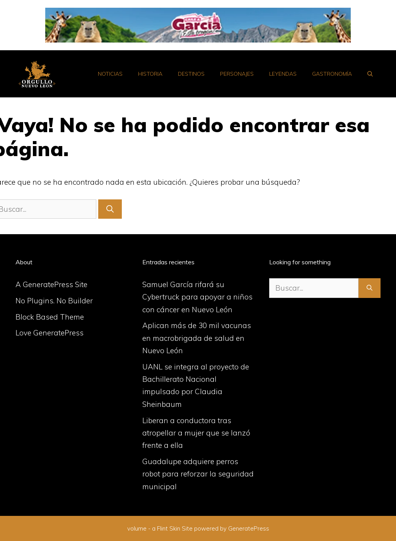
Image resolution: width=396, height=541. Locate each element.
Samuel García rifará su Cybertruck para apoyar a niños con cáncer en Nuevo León (197, 297)
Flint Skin (168, 528)
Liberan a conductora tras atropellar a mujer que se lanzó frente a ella (196, 433)
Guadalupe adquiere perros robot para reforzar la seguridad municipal (198, 474)
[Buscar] (110, 209)
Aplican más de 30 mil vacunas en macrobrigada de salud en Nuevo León (196, 338)
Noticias (110, 73)
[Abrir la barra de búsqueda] (370, 73)
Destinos (191, 73)
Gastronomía (332, 73)
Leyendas (283, 73)
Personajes (237, 73)
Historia (150, 73)
